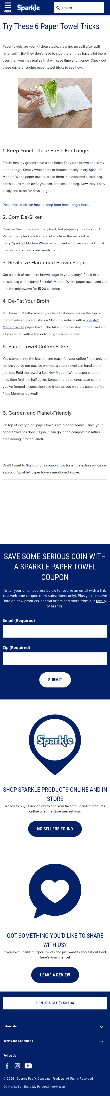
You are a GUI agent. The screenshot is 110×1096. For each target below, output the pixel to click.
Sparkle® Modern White (30, 243)
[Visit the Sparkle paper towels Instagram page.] (17, 1065)
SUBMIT (55, 679)
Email (19, 620)
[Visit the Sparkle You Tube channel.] (28, 1065)
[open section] (101, 1027)
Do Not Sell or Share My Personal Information (34, 1087)
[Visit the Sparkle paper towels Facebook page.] (7, 1065)
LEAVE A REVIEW (55, 975)
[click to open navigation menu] (10, 8)
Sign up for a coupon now (45, 465)
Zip (16, 647)
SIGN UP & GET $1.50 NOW (55, 1003)
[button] (55, 829)
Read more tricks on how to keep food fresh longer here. (46, 204)
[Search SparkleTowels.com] (58, 7)
